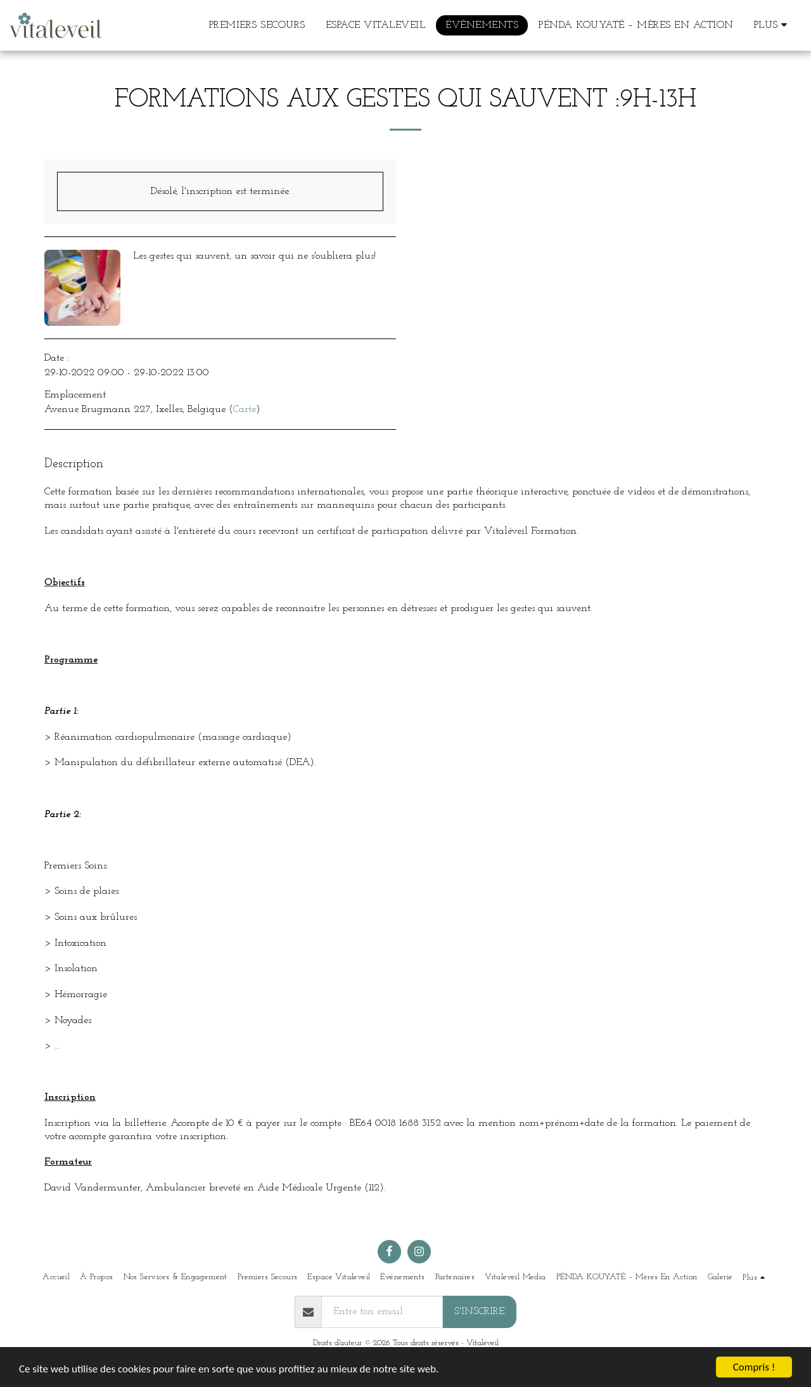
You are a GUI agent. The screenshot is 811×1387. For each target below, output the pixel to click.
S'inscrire (479, 1311)
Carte (244, 409)
